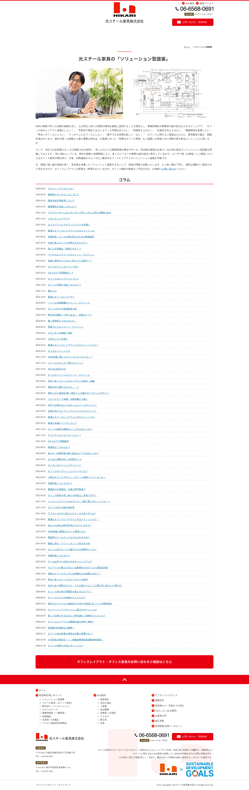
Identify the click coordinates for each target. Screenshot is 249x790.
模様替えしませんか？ (59, 447)
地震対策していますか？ (60, 483)
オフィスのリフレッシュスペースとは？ (68, 471)
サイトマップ (64, 785)
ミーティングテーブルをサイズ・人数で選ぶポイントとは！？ (79, 501)
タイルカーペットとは (59, 351)
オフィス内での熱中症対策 (61, 507)
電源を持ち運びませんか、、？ (63, 387)
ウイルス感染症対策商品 (54, 723)
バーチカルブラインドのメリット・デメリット (71, 254)
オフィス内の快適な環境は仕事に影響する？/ (70, 633)
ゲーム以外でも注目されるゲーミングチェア (70, 561)
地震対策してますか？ (59, 555)
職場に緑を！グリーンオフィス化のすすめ (69, 543)
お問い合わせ (169, 169)
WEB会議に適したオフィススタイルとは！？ (70, 357)
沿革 (102, 723)
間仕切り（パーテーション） (56, 706)
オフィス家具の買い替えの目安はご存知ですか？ (72, 495)
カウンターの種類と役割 (60, 333)
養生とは (52, 291)
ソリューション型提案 (75, 35)
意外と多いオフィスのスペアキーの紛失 (68, 579)
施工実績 (175, 35)
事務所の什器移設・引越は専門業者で (67, 489)
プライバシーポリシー (46, 785)
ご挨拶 (103, 706)
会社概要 (104, 709)
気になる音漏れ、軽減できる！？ (64, 248)
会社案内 (189, 3)
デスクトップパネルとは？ (61, 188)
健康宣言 (200, 35)
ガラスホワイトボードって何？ (63, 266)
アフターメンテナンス (144, 35)
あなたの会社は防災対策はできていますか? (69, 525)
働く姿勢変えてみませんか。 (62, 321)
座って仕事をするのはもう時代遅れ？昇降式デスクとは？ (77, 615)
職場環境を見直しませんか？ (62, 206)
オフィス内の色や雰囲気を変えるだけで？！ (70, 591)
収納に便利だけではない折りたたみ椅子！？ (70, 260)
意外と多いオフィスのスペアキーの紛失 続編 (71, 381)
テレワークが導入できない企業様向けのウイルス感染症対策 (78, 567)
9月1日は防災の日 (57, 369)
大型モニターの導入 (58, 339)
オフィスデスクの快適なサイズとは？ (67, 597)
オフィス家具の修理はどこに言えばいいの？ (70, 429)
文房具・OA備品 (50, 720)
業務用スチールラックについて (63, 194)
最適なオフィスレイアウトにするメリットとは (71, 230)
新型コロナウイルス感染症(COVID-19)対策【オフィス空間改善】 (80, 603)
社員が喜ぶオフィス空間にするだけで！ (68, 242)
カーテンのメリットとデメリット (64, 465)
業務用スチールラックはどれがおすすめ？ (69, 537)
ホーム (48, 35)
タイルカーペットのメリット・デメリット (69, 375)
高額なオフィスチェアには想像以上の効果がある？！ (74, 573)
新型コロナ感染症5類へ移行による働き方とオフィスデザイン (78, 393)
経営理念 (104, 699)
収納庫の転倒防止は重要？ (61, 627)
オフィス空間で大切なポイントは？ (65, 645)
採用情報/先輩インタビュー (168, 726)
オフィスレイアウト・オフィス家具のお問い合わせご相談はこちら (124, 662)
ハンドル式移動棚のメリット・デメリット (69, 302)
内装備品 (46, 716)
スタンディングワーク (59, 218)
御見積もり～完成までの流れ (169, 705)
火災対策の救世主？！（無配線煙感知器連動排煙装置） (75, 639)
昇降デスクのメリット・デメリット (65, 327)
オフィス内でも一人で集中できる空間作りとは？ (72, 549)
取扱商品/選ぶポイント (50, 695)
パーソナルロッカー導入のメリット (65, 363)
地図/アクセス (206, 3)
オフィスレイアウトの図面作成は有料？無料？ (71, 621)
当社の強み (105, 703)
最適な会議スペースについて (62, 423)
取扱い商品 (108, 35)
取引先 (103, 720)
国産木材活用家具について (61, 200)
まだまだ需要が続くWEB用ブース (65, 459)
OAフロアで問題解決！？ (60, 272)
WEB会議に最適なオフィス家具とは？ (67, 531)
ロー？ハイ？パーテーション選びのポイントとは (72, 609)
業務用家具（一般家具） (54, 713)
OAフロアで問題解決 (58, 441)
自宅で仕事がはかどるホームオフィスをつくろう (72, 405)
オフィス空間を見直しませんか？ (64, 285)
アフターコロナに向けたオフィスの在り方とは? (71, 513)
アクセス (104, 716)
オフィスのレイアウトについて (63, 279)
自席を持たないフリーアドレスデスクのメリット (72, 411)
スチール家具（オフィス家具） (57, 703)
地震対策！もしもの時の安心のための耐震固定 (71, 236)
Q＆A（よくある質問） (166, 711)
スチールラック (50, 709)
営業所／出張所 (108, 713)
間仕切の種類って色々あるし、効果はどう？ (70, 315)
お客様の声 (160, 716)
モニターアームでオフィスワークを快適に (69, 224)
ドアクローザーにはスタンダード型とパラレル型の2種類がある (79, 212)
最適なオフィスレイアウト (61, 297)
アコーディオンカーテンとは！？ (64, 435)
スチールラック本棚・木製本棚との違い (68, 399)
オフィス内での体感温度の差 (62, 309)
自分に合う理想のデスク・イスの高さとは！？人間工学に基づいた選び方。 (85, 585)
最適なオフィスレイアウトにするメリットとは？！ (73, 345)
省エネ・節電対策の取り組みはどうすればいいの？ (73, 453)
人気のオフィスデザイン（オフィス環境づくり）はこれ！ (77, 477)
